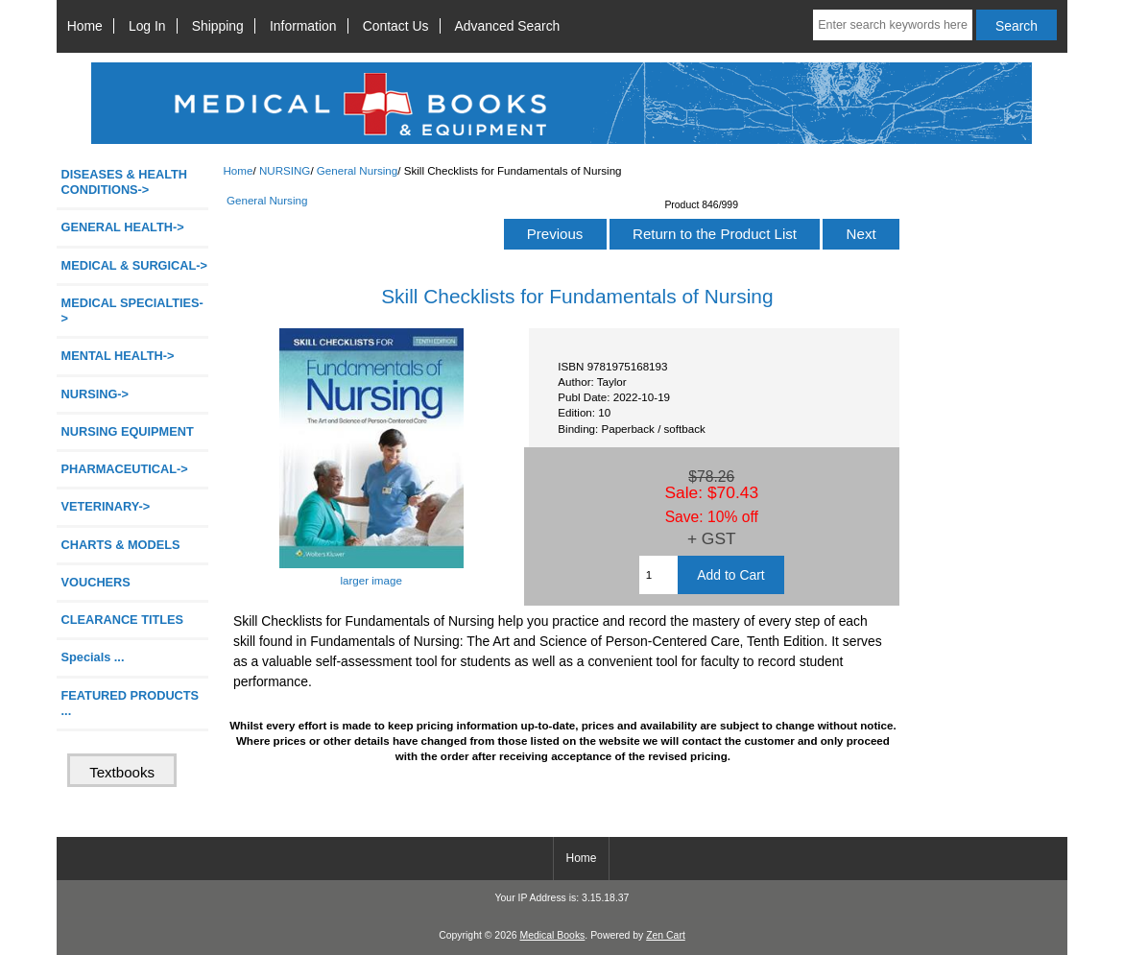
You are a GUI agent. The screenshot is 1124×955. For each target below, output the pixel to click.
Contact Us (396, 26)
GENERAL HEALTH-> (122, 227)
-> (95, 394)
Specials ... (93, 657)
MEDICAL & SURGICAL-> (134, 265)
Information (303, 26)
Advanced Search (508, 26)
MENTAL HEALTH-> (118, 355)
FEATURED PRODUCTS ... (130, 703)
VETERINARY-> (106, 506)
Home (85, 26)
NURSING (284, 170)
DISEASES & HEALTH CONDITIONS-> (124, 182)
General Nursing (357, 170)
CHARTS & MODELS (120, 544)
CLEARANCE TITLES (122, 619)
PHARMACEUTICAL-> (124, 469)
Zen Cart (665, 935)
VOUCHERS (96, 582)
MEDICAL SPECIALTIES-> (132, 310)
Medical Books (552, 935)
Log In (147, 26)
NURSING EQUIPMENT (127, 431)
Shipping (218, 26)
